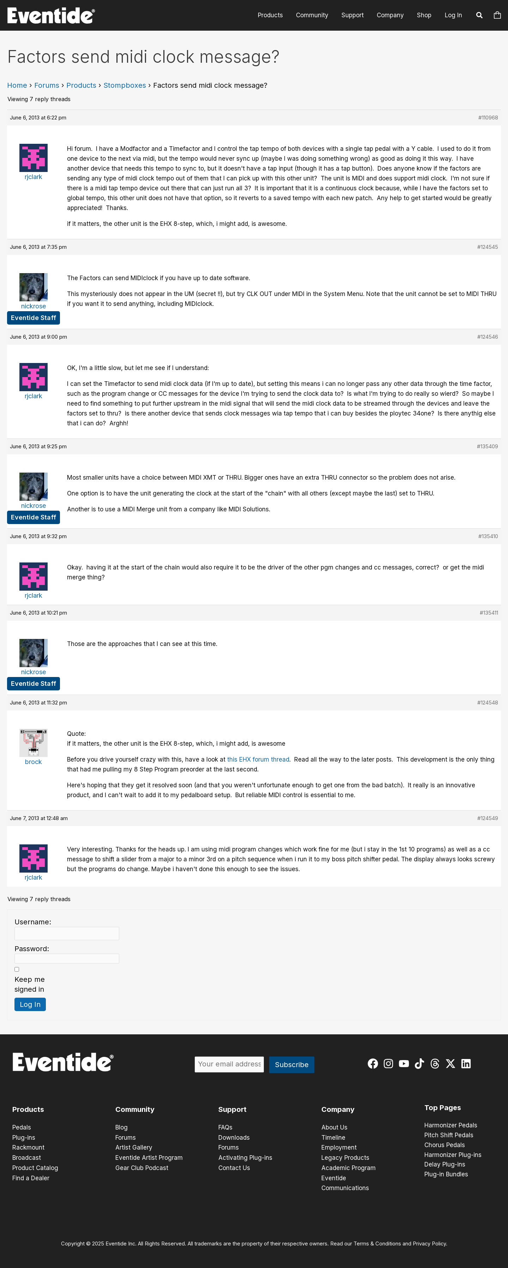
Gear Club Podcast (141, 1166)
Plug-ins (23, 1137)
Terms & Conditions (377, 1242)
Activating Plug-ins (245, 1157)
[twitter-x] (452, 1063)
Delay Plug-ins (444, 1165)
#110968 (488, 117)
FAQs (225, 1127)
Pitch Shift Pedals (448, 1135)
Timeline (333, 1137)
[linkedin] (467, 1063)
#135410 (488, 536)
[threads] (436, 1063)
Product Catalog (35, 1166)
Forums (46, 85)
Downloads (234, 1137)
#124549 (487, 818)
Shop (424, 15)
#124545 (487, 247)
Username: (32, 922)
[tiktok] (421, 1063)
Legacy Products (345, 1157)
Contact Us (234, 1166)
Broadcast (26, 1157)
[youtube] (405, 1063)
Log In (453, 15)
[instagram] (390, 1063)
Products (275, 15)
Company (391, 15)
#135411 (489, 612)
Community (316, 15)
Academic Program (348, 1166)
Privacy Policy (429, 1242)
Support (355, 15)
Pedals (21, 1127)
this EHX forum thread (258, 759)
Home (17, 85)
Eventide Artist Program (149, 1157)
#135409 (487, 446)
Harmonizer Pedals (450, 1125)
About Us (334, 1127)
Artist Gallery (133, 1147)
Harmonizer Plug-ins (453, 1155)
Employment (339, 1147)
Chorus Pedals (444, 1145)
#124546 (487, 336)
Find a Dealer (30, 1176)
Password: (31, 948)
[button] (479, 16)
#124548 (487, 702)
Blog (121, 1127)
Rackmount (28, 1147)
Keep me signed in (29, 984)
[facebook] (374, 1063)
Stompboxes (124, 85)
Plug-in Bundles (446, 1174)
